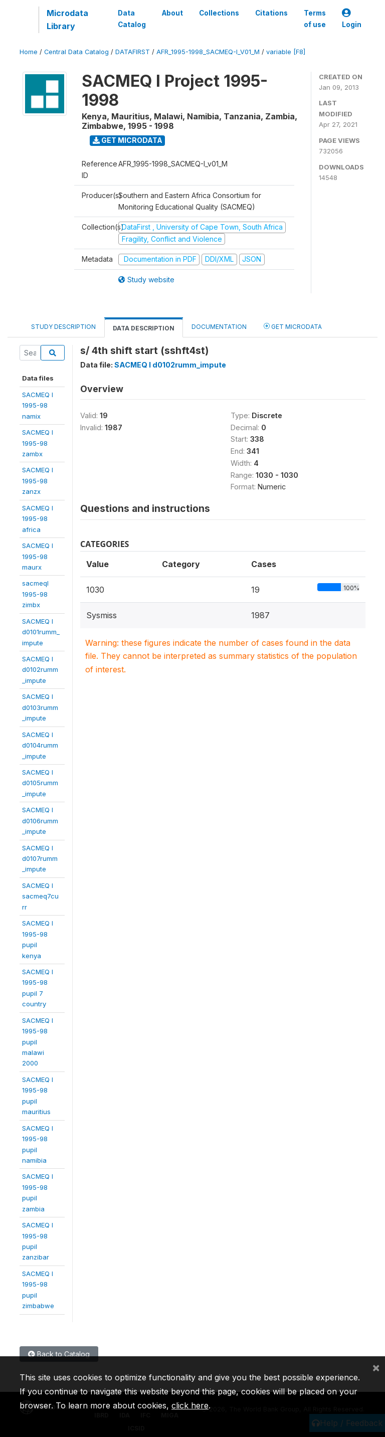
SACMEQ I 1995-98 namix (37, 405)
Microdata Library (67, 19)
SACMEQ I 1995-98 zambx (37, 443)
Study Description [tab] (63, 326)
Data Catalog (132, 18)
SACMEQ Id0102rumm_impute (40, 669)
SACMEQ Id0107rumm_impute (40, 858)
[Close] (376, 1367)
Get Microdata (127, 140)
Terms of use (315, 18)
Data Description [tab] (143, 328)
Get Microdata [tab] (293, 326)
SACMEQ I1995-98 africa (37, 518)
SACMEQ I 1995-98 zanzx (37, 480)
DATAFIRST (132, 52)
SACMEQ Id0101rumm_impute (41, 632)
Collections (219, 13)
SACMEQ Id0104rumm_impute (40, 745)
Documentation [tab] (219, 326)
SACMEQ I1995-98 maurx (37, 556)
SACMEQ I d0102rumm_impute (170, 365)
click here (190, 1405)
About (172, 13)
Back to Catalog (59, 1354)
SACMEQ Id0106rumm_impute (40, 820)
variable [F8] (285, 52)
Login (351, 19)
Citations (271, 13)
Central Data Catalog (76, 52)
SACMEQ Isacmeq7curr (40, 896)
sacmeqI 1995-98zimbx (35, 594)
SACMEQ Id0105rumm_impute (40, 783)
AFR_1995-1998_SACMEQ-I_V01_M (208, 52)
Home (29, 52)
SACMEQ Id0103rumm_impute (40, 707)
